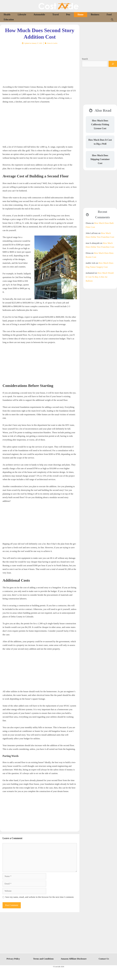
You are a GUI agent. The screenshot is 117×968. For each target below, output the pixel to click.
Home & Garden (52, 43)
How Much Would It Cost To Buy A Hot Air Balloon (100, 277)
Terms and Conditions (43, 959)
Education (9, 19)
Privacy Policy (13, 959)
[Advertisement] (40, 63)
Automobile (39, 14)
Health (7, 14)
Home (80, 14)
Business (95, 14)
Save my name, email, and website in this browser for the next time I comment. (39, 897)
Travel (55, 14)
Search (85, 59)
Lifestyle (22, 14)
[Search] (113, 64)
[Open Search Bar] (112, 19)
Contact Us (104, 959)
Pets (68, 14)
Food (109, 14)
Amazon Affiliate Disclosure (74, 959)
